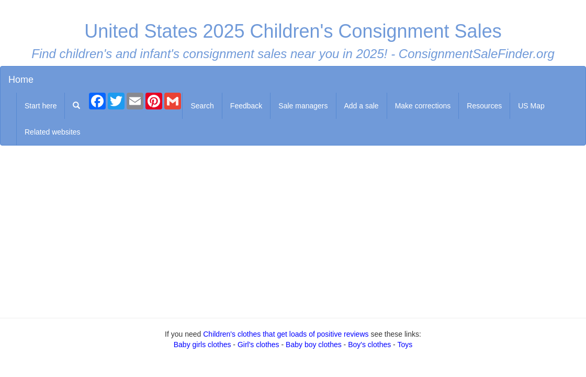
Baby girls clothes (202, 344)
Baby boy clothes (314, 344)
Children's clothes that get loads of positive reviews (285, 334)
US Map (531, 106)
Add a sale (361, 106)
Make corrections (423, 106)
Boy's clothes (369, 344)
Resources (484, 106)
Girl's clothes (258, 344)
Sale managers (303, 106)
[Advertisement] (293, 229)
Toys (404, 344)
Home (20, 79)
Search (201, 106)
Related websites (53, 132)
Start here (41, 106)
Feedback (246, 106)
